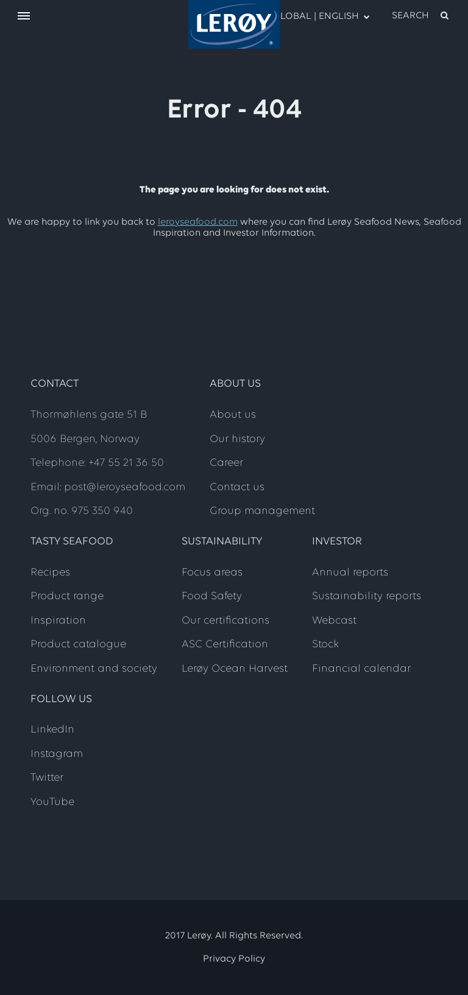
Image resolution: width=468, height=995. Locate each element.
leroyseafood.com (198, 222)
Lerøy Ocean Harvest (235, 669)
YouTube (52, 802)
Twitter (46, 778)
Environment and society (93, 669)
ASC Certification (225, 644)
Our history (237, 439)
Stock (325, 644)
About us (233, 415)
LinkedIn (52, 730)
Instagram (56, 754)
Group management (262, 511)
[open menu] (24, 16)
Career (226, 463)
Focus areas (212, 572)
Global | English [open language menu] (315, 15)
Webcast (334, 621)
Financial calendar (361, 669)
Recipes (50, 572)
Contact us (237, 487)
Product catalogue (78, 644)
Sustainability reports (366, 596)
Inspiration (58, 621)
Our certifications (225, 621)
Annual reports (350, 572)
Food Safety (212, 596)
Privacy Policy (234, 959)
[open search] (421, 16)
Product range (67, 596)
